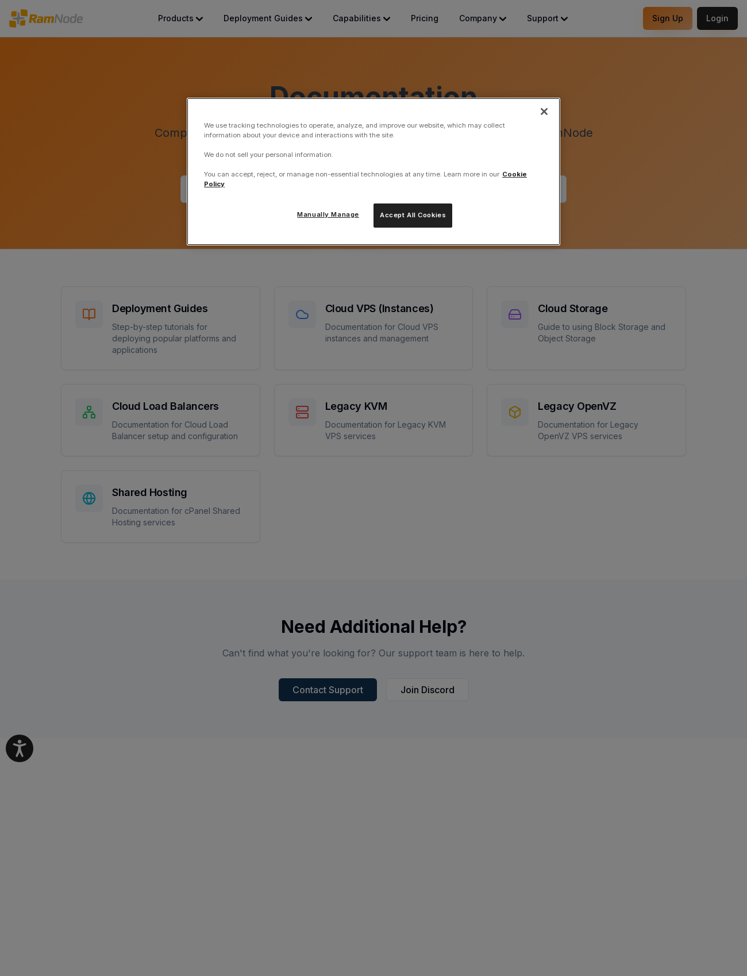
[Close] (544, 111)
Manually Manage (328, 214)
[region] (373, 171)
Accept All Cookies (413, 215)
